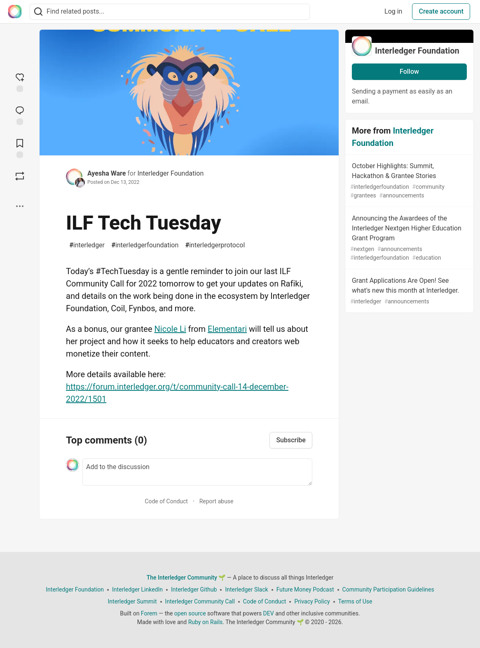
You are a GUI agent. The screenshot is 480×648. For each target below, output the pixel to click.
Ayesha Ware (106, 173)
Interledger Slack (246, 589)
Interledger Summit (132, 601)
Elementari (227, 329)
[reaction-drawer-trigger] (19, 81)
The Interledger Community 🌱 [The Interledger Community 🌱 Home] (186, 577)
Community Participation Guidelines (388, 589)
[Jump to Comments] (20, 114)
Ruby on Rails (205, 622)
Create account (441, 11)
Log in (393, 11)
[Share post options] (20, 206)
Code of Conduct (166, 501)
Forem (149, 613)
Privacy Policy (312, 601)
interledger (87, 245)
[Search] (38, 11)
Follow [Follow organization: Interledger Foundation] (409, 71)
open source (190, 613)
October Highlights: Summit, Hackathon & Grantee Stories (408, 181)
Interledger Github (194, 589)
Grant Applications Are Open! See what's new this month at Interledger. (408, 291)
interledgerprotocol (215, 245)
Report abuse (216, 501)
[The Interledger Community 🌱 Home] (15, 11)
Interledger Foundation (170, 173)
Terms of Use (355, 601)
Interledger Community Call (200, 601)
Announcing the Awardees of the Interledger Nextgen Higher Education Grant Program (408, 238)
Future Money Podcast (305, 589)
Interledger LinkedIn (137, 589)
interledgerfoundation (144, 245)
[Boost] (20, 176)
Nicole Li (170, 329)
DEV (268, 613)
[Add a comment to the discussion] (197, 472)
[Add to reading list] (20, 147)
